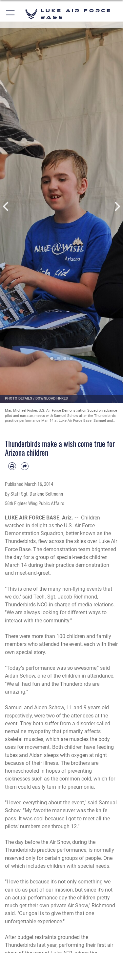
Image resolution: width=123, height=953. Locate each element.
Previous (6, 206)
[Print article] (12, 466)
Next (117, 206)
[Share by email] (25, 466)
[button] (10, 14)
